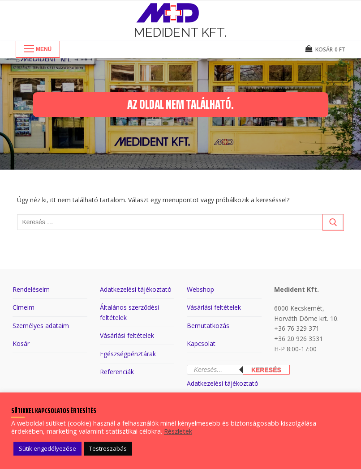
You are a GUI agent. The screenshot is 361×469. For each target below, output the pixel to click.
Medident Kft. (180, 32)
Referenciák (117, 371)
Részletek (178, 430)
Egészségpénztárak (128, 354)
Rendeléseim (31, 289)
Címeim (23, 307)
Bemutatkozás (208, 325)
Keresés (266, 370)
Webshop (200, 289)
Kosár (21, 343)
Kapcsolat (201, 343)
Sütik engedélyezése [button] (47, 448)
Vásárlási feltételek (127, 335)
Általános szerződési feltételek (129, 312)
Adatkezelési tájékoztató (136, 289)
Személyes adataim (41, 325)
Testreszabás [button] (108, 448)
